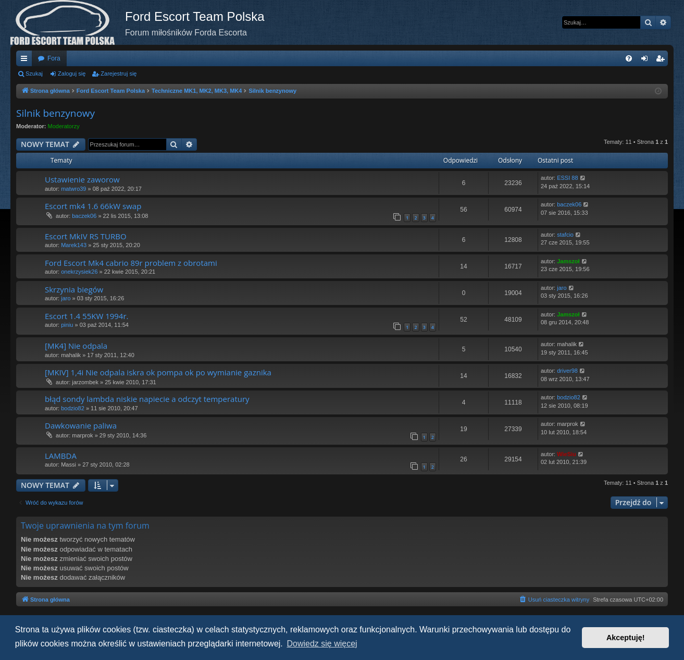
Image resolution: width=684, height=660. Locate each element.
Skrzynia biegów (74, 289)
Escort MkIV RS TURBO (86, 236)
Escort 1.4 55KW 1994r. (87, 316)
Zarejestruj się (118, 73)
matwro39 (73, 189)
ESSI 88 (567, 178)
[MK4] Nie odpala (76, 345)
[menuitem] (629, 58)
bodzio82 (72, 408)
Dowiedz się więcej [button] (322, 643)
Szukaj (34, 73)
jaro (65, 298)
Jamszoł (568, 261)
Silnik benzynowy (55, 113)
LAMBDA (61, 455)
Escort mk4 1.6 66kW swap (93, 206)
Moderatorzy (64, 126)
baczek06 (84, 216)
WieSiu (566, 454)
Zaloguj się (71, 73)
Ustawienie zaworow (82, 179)
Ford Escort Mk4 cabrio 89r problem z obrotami (131, 263)
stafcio (565, 234)
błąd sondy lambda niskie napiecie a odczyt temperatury (147, 399)
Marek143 (73, 245)
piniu (67, 325)
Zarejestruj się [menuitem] (662, 60)
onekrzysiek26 (79, 271)
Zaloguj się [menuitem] (646, 60)
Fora (53, 58)
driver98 (567, 371)
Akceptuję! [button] (625, 637)
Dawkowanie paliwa (81, 425)
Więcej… (26, 60)
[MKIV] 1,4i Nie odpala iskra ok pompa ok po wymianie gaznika (158, 372)
